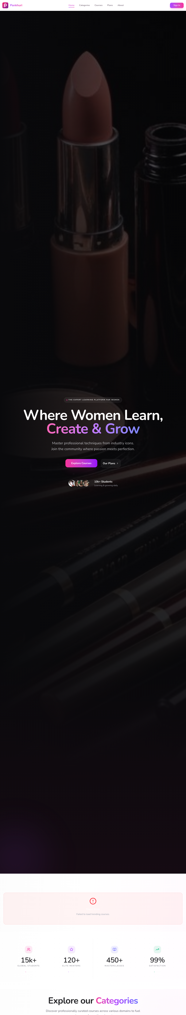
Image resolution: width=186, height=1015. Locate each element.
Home (71, 5)
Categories (84, 5)
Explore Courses (81, 463)
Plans (110, 5)
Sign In (177, 5)
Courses (99, 5)
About (121, 5)
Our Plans (111, 463)
